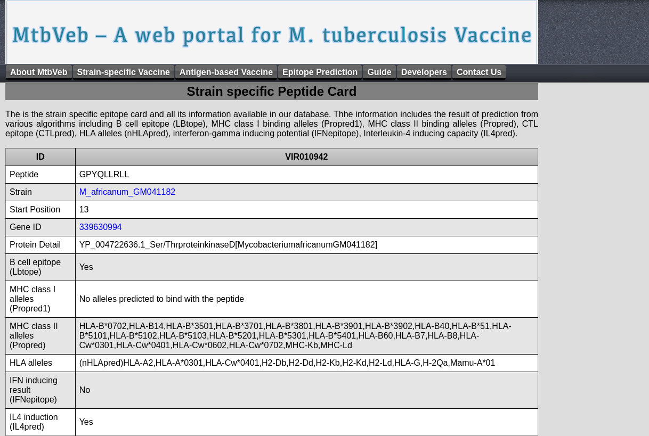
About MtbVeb (39, 72)
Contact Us (479, 72)
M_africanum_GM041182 (127, 191)
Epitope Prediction (320, 72)
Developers (424, 72)
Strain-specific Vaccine (123, 72)
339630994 (100, 227)
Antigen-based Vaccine (226, 72)
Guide (379, 72)
